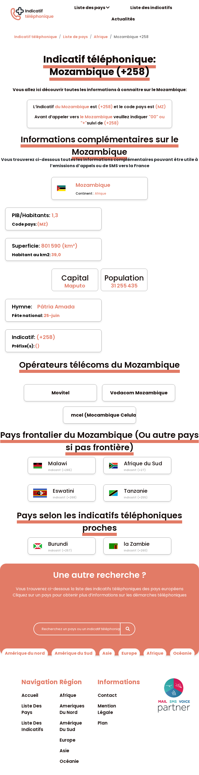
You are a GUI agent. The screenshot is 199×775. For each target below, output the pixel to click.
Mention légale (107, 709)
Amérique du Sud (74, 653)
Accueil (30, 695)
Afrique (101, 36)
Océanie (182, 653)
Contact (107, 695)
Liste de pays (75, 36)
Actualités (123, 19)
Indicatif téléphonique (35, 36)
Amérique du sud (71, 726)
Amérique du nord (25, 653)
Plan (103, 723)
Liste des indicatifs (151, 8)
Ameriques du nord (72, 709)
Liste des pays (92, 8)
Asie (107, 653)
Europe (129, 653)
